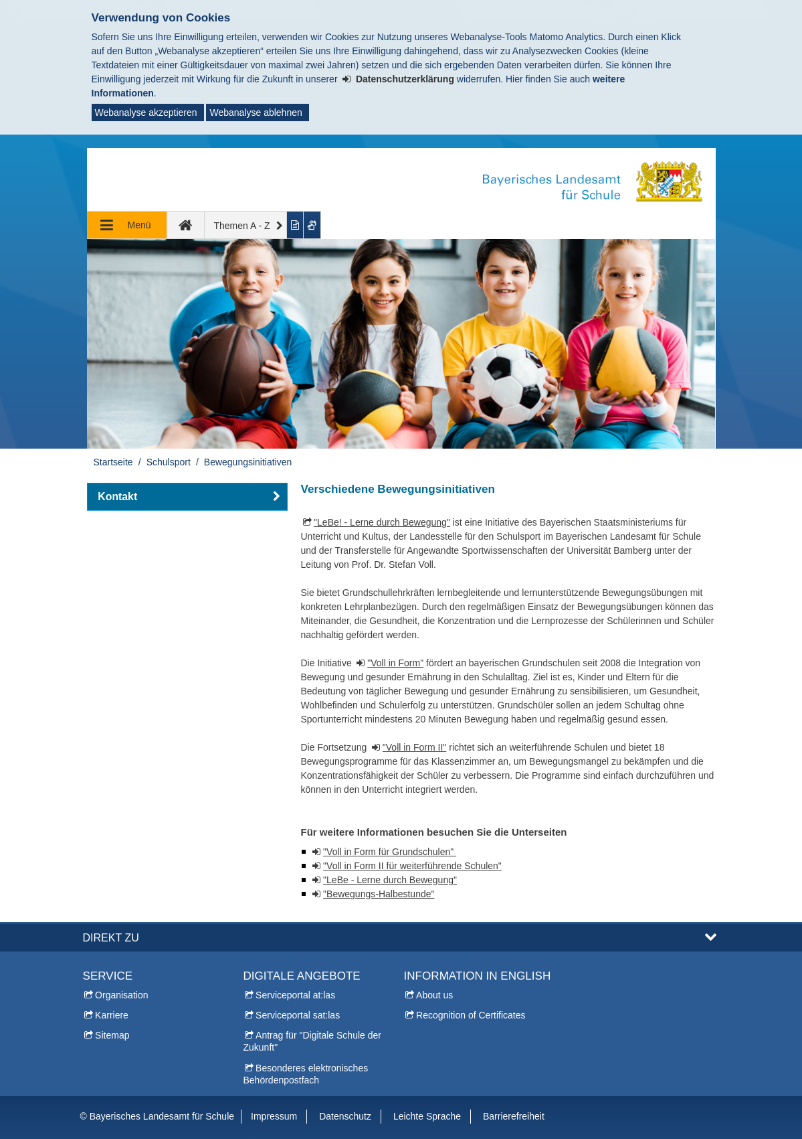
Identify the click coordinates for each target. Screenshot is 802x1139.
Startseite (113, 462)
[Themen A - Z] (246, 225)
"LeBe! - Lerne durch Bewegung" (382, 522)
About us (434, 995)
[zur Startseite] (186, 225)
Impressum (274, 1116)
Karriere (111, 1015)
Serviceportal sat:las (298, 1015)
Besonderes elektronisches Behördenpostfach (306, 1074)
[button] (187, 496)
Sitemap (112, 1035)
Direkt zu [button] (111, 937)
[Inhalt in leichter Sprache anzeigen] (295, 225)
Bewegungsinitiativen (248, 462)
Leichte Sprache (427, 1116)
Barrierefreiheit (513, 1116)
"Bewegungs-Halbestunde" (378, 894)
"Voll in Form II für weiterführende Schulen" (412, 865)
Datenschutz (345, 1116)
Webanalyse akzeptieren (146, 112)
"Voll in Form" (395, 663)
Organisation (121, 995)
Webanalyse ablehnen (255, 112)
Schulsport (168, 462)
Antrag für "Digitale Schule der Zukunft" (312, 1041)
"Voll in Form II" (415, 747)
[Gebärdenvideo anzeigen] (313, 225)
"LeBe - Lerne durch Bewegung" (390, 880)
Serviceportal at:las (295, 995)
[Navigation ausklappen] (127, 225)
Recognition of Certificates (470, 1015)
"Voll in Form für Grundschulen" (389, 851)
